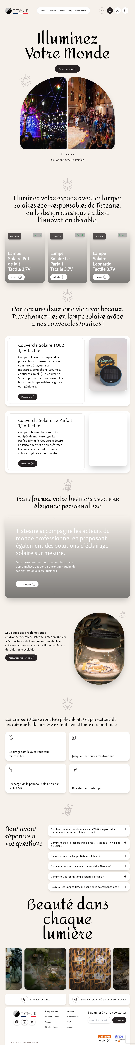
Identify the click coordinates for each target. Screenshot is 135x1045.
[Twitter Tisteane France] (32, 1022)
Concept (62, 10)
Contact (70, 1027)
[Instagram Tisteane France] (24, 1022)
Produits (53, 10)
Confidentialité (73, 1016)
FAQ (70, 10)
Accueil (43, 10)
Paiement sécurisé (52, 1016)
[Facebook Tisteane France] (17, 1022)
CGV (69, 1022)
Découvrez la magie (67, 69)
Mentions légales (51, 1027)
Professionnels (80, 10)
